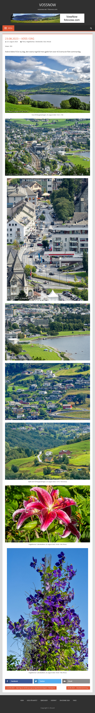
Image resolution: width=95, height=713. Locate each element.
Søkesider (44, 700)
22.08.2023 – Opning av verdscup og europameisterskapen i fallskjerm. (31, 688)
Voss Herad (47, 42)
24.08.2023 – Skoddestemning (77, 688)
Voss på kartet (32, 700)
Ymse (75, 700)
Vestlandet (39, 42)
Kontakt (53, 700)
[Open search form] (91, 28)
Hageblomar (30, 42)
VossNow (47, 5)
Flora (24, 42)
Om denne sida (65, 700)
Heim (22, 700)
